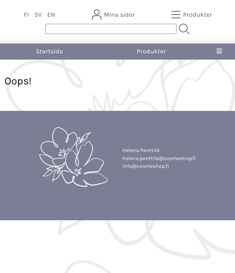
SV (38, 14)
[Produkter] (192, 14)
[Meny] (219, 52)
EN (51, 14)
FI (26, 14)
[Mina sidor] (114, 14)
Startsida (49, 51)
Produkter (151, 51)
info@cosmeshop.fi (145, 166)
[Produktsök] (110, 29)
